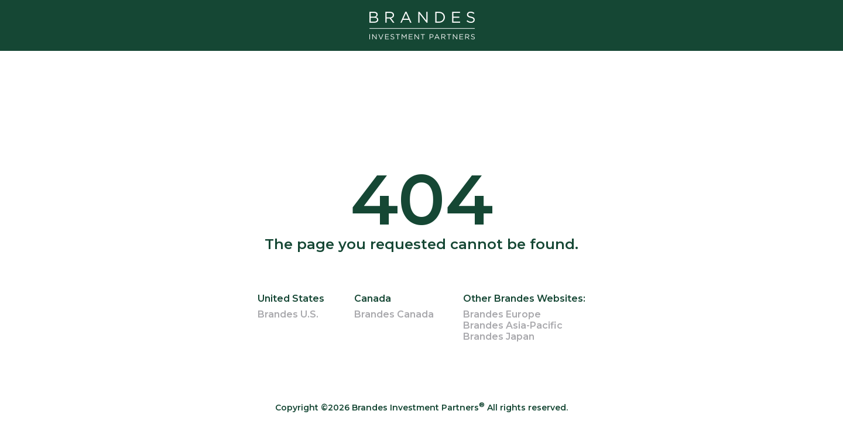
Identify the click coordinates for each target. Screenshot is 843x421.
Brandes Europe (502, 314)
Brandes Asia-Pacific (513, 325)
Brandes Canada (394, 314)
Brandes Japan (498, 336)
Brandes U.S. (288, 314)
